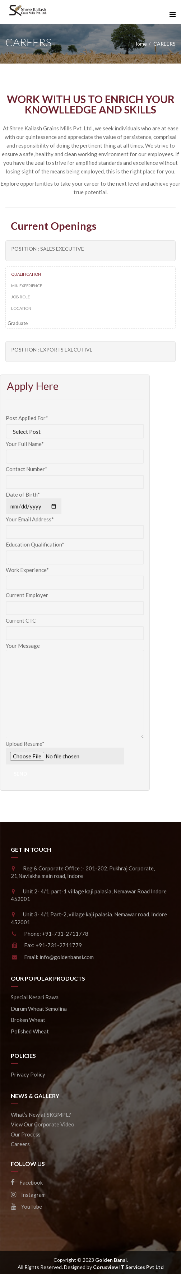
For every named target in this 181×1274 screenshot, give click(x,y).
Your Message (75, 649)
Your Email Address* (75, 525)
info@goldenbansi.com (67, 957)
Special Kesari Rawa (35, 997)
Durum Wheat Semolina (39, 1008)
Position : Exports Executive (52, 350)
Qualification (26, 274)
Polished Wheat (30, 1031)
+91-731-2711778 (65, 933)
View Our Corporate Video (42, 1124)
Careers (20, 1144)
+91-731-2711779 (59, 945)
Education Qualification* (75, 551)
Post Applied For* (75, 424)
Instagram (28, 1194)
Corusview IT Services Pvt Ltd (128, 1267)
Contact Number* (75, 475)
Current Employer (75, 601)
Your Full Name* (75, 450)
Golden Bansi (111, 1260)
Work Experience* (75, 576)
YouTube (26, 1206)
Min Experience (26, 285)
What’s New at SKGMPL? (41, 1114)
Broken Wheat (28, 1020)
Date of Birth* (33, 500)
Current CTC (75, 627)
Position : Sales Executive (47, 249)
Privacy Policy (28, 1074)
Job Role (20, 296)
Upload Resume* (75, 752)
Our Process (26, 1134)
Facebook (27, 1182)
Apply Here (33, 386)
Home (140, 44)
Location (21, 308)
